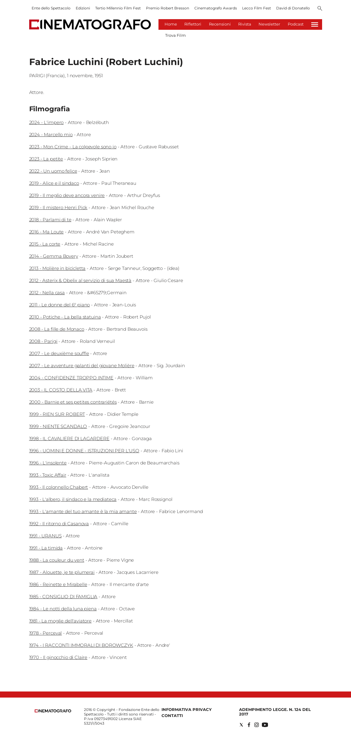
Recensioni (220, 24)
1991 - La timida (46, 548)
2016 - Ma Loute (46, 232)
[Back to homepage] (53, 711)
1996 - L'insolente (48, 463)
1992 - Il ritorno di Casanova (59, 523)
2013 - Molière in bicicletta (57, 268)
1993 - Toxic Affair (47, 475)
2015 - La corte (45, 244)
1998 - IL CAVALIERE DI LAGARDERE (69, 438)
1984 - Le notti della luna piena (63, 609)
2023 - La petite (46, 159)
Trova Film (175, 35)
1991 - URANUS (45, 536)
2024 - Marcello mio (51, 134)
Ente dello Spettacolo (51, 8)
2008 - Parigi (43, 341)
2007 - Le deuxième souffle (59, 353)
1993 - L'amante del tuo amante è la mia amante (83, 511)
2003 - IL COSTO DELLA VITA (60, 390)
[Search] (320, 9)
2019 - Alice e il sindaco (54, 183)
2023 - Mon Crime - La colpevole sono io (72, 147)
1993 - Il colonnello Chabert (58, 487)
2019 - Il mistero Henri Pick (58, 207)
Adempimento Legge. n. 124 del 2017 (275, 711)
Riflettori (192, 24)
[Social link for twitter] (241, 724)
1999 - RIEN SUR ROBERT (57, 414)
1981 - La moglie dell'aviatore (60, 621)
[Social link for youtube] (265, 724)
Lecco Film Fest (256, 8)
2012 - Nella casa (47, 292)
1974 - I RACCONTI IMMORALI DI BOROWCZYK (81, 645)
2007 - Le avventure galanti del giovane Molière (81, 365)
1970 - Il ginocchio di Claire (58, 657)
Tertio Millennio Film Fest (118, 8)
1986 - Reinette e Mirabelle (58, 584)
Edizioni (83, 8)
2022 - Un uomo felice (53, 171)
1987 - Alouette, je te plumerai (62, 572)
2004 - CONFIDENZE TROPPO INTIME (71, 378)
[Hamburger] (314, 24)
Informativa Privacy (187, 709)
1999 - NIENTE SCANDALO (58, 426)
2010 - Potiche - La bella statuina (65, 317)
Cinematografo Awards (215, 8)
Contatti (172, 715)
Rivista (244, 24)
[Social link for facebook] (249, 724)
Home (171, 24)
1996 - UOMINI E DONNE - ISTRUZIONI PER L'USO (84, 450)
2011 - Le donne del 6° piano (59, 305)
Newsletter (269, 24)
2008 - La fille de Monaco (56, 329)
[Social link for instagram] (256, 724)
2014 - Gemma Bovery (53, 256)
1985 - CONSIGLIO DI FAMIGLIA (63, 596)
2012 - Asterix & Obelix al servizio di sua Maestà (80, 280)
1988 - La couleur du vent (56, 560)
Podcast (296, 24)
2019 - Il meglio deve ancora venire (67, 195)
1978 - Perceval (45, 633)
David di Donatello (293, 8)
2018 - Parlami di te (50, 219)
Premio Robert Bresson (167, 8)
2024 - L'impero (46, 122)
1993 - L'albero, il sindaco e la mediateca (73, 499)
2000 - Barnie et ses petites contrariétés (73, 402)
